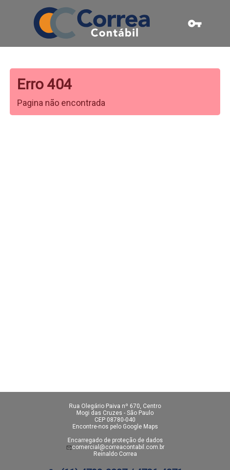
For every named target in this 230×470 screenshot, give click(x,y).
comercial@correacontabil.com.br (118, 447)
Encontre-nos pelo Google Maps (115, 426)
